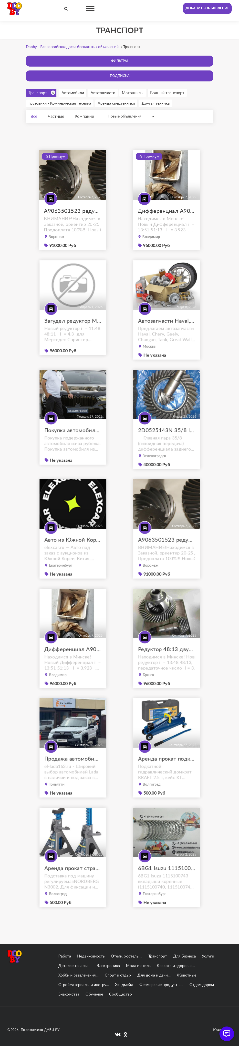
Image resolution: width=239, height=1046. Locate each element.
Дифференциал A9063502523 (166, 211)
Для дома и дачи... (154, 975)
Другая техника (156, 103)
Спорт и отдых (118, 975)
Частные (56, 116)
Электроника (108, 966)
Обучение (94, 994)
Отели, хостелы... (126, 956)
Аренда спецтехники (116, 103)
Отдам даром (201, 985)
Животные (186, 975)
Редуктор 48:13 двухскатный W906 (166, 662)
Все (34, 116)
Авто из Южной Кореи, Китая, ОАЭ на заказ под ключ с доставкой (73, 553)
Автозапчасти (103, 93)
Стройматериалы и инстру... (83, 985)
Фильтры (119, 61)
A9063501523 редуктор (72, 211)
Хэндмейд (124, 985)
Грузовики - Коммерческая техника (60, 103)
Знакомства (68, 994)
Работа (64, 956)
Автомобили (73, 93)
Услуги (208, 956)
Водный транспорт (167, 93)
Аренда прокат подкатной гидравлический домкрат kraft (166, 772)
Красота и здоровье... (176, 966)
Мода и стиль (138, 966)
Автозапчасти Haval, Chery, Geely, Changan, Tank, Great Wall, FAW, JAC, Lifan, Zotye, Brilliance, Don (166, 334)
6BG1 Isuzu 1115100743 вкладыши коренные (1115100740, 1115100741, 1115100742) (166, 881)
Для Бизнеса (184, 956)
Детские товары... (74, 966)
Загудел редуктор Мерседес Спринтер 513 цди (73, 333)
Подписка (119, 76)
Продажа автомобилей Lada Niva (73, 772)
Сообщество (120, 994)
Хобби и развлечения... (78, 975)
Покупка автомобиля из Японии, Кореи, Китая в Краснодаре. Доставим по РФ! (73, 443)
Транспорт (42, 92)
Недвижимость (91, 956)
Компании (85, 116)
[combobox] (132, 116)
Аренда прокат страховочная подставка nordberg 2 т (73, 881)
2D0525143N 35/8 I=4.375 (166, 443)
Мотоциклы (133, 93)
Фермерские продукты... (161, 985)
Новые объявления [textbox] (125, 116)
